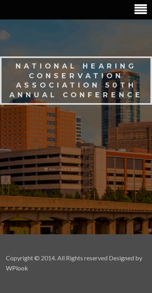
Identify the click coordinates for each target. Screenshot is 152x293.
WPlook (17, 268)
